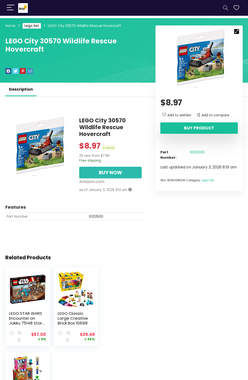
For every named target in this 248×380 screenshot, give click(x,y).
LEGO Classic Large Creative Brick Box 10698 (72, 318)
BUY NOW (110, 172)
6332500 (197, 152)
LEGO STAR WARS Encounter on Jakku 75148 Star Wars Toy (25, 320)
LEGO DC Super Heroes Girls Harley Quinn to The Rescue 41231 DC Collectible (122, 323)
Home (10, 25)
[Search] (225, 7)
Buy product (199, 128)
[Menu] (10, 7)
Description (21, 89)
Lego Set (31, 25)
